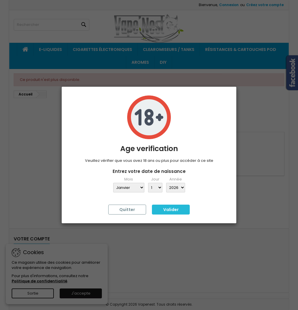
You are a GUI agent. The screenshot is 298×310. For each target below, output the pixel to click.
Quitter (127, 209)
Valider (171, 209)
